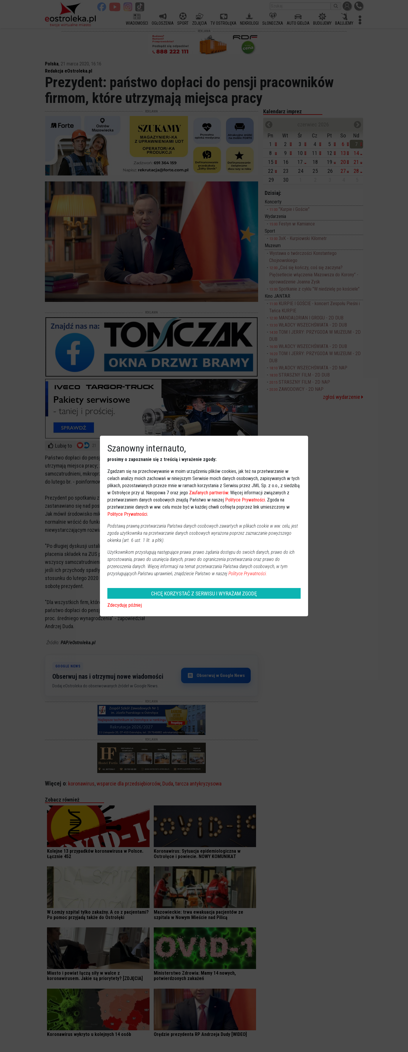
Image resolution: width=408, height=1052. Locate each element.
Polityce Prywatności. (247, 573)
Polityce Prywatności (245, 500)
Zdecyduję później (124, 605)
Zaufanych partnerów (208, 493)
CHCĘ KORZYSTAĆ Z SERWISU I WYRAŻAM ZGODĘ (204, 593)
